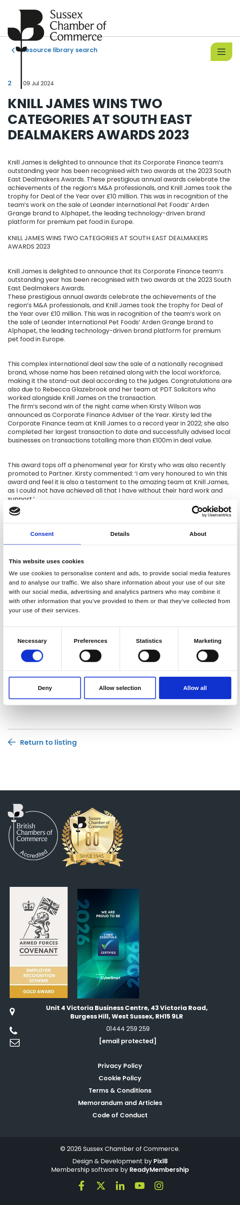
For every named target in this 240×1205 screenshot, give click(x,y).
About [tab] (197, 533)
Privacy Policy (120, 1065)
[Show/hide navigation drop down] (221, 51)
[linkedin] (120, 1185)
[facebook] (81, 1185)
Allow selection (120, 688)
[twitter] (101, 1185)
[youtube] (139, 1185)
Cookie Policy (120, 1078)
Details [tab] (120, 533)
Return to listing (48, 742)
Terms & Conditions (120, 1090)
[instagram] (159, 1185)
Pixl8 (160, 1161)
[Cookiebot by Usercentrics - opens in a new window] (197, 511)
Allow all (195, 688)
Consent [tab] (42, 533)
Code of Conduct (120, 1115)
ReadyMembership (159, 1169)
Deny (45, 688)
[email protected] (128, 1041)
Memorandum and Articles (120, 1102)
